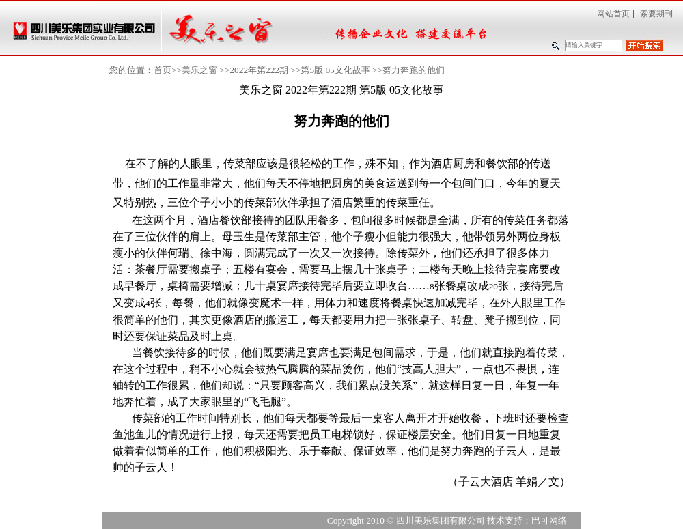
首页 (162, 70)
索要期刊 (656, 13)
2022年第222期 (258, 70)
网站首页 (613, 13)
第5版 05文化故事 (335, 70)
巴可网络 (549, 520)
